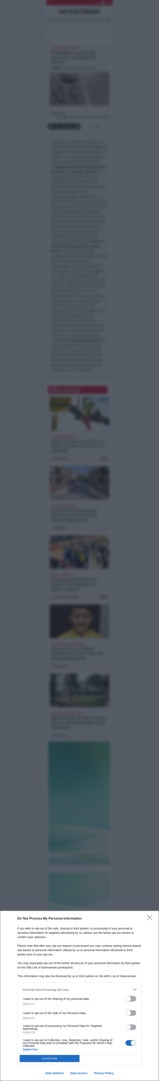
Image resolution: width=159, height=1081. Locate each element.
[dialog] (79, 996)
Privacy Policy (104, 1073)
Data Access (79, 1073)
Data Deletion (54, 1073)
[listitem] (79, 989)
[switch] (130, 999)
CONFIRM (49, 1058)
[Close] (151, 919)
